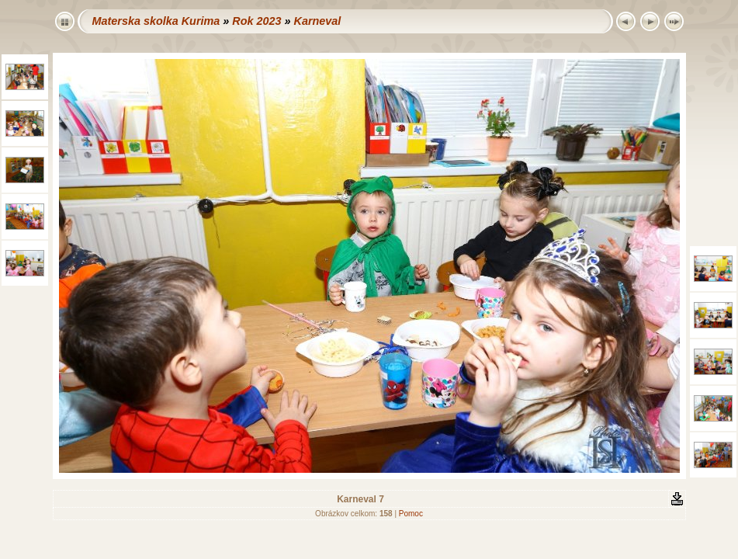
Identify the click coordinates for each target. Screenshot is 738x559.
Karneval (317, 21)
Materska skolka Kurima (156, 21)
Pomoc (411, 513)
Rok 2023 (256, 21)
